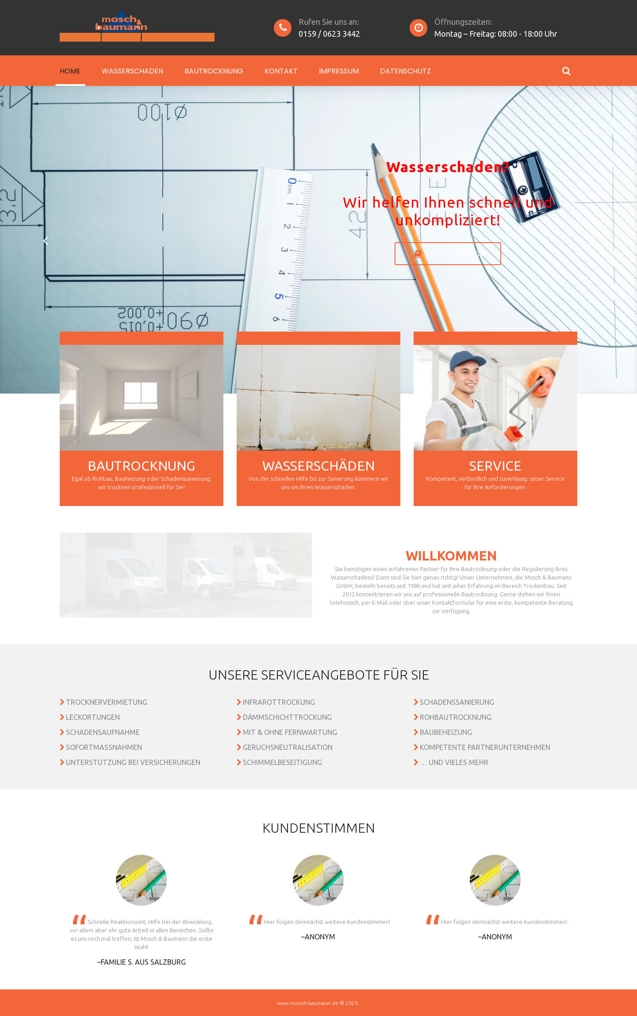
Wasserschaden (132, 71)
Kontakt (281, 71)
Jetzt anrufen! (456, 254)
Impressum (339, 71)
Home (70, 71)
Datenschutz (405, 71)
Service (495, 465)
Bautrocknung (213, 71)
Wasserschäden (318, 465)
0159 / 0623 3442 (329, 33)
